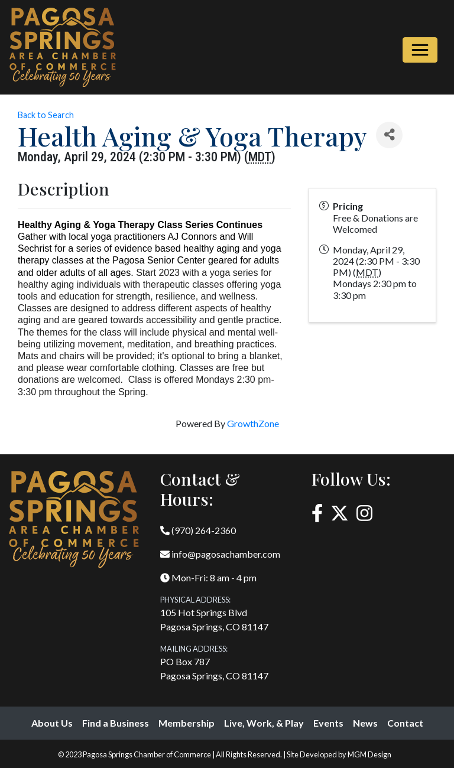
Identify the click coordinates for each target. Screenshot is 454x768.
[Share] (389, 135)
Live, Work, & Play (264, 722)
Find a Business (115, 722)
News (365, 722)
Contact (405, 722)
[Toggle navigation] (420, 50)
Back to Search (46, 115)
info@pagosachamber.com (220, 553)
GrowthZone (253, 423)
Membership (186, 722)
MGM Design (369, 754)
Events (328, 722)
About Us (52, 722)
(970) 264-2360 (198, 530)
